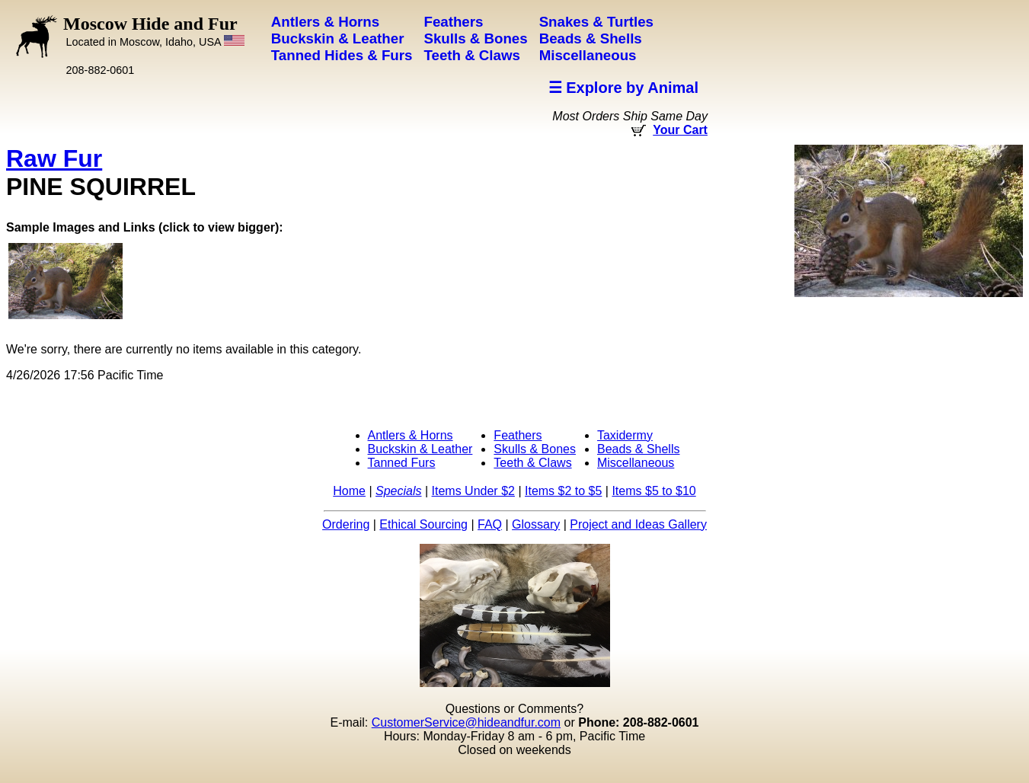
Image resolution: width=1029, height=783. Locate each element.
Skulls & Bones (535, 449)
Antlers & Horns (410, 435)
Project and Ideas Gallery (638, 524)
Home (349, 490)
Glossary (536, 524)
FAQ (490, 524)
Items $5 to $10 (653, 490)
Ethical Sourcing (423, 524)
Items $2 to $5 (563, 490)
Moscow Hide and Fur (153, 31)
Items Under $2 (473, 490)
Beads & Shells (638, 449)
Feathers (518, 435)
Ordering (345, 524)
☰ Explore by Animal (623, 87)
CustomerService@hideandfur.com (466, 722)
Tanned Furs (402, 462)
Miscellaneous (635, 462)
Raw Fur (54, 158)
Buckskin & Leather (420, 449)
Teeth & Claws (532, 462)
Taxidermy (625, 435)
